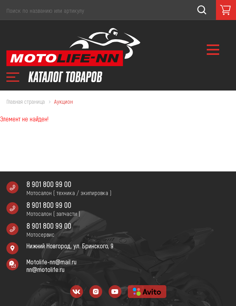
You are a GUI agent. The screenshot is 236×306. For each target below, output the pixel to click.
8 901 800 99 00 (48, 184)
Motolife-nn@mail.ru (51, 262)
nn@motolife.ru (45, 269)
